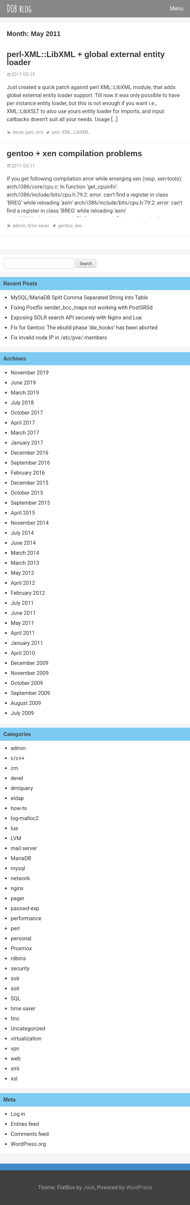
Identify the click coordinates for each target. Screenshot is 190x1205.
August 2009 (26, 703)
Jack (89, 1187)
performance (26, 918)
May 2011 (22, 623)
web (16, 1058)
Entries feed (25, 1124)
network (20, 878)
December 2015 (30, 483)
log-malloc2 (24, 818)
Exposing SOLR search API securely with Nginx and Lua (76, 317)
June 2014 (23, 543)
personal (21, 938)
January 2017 (27, 443)
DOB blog (19, 8)
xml (39, 132)
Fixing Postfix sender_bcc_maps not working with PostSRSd (82, 307)
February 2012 (28, 593)
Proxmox (21, 948)
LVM (16, 838)
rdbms (18, 958)
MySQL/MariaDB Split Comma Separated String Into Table (79, 297)
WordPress (139, 1187)
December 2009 (30, 663)
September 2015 (30, 503)
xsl (14, 1078)
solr (15, 978)
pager (17, 898)
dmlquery (22, 788)
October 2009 (27, 683)
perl (29, 132)
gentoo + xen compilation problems (74, 153)
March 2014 (25, 553)
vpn (15, 1048)
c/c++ (18, 758)
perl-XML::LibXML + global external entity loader (86, 58)
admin (18, 225)
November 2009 (30, 673)
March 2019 (25, 393)
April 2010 (23, 653)
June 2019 (23, 383)
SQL (15, 998)
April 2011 (23, 633)
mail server (24, 848)
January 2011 (27, 643)
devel (17, 132)
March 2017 (25, 433)
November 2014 (30, 523)
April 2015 (23, 513)
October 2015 (27, 493)
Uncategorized (28, 1028)
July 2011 (22, 603)
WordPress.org (28, 1144)
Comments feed (30, 1134)
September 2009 (30, 693)
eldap (17, 798)
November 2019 (30, 373)
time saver (39, 225)
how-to (19, 808)
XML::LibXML (75, 132)
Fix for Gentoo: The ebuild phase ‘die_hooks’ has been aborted (84, 327)
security (20, 968)
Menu (176, 8)
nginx (17, 888)
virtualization (26, 1038)
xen (78, 225)
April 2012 (23, 583)
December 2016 (30, 453)
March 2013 (25, 563)
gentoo (65, 225)
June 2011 (23, 613)
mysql (18, 868)
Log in (18, 1114)
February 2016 (28, 473)
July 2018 (22, 403)
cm (14, 768)
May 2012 (22, 573)
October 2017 (27, 413)
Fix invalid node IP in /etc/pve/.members (59, 337)
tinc (15, 1018)
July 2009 (22, 713)
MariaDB (21, 858)
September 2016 (30, 463)
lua (14, 828)
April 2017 (23, 423)
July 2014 (22, 533)
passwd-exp (25, 908)
